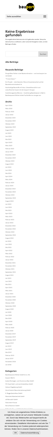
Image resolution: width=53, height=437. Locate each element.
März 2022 (8, 253)
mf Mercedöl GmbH (11, 399)
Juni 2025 (8, 136)
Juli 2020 (8, 312)
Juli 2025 (8, 133)
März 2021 (8, 290)
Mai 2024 (8, 173)
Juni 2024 (8, 170)
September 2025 (10, 127)
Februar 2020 (9, 327)
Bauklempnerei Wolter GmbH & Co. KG (17, 375)
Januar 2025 (9, 151)
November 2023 (10, 192)
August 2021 (9, 275)
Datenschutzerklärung (29, 433)
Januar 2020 (9, 331)
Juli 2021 (8, 278)
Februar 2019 (9, 355)
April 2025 (8, 142)
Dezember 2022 (10, 226)
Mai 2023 (8, 210)
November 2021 (10, 266)
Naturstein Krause (11, 402)
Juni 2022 (8, 244)
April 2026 (8, 105)
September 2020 (10, 306)
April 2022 (8, 250)
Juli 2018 (8, 364)
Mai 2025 (8, 139)
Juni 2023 (8, 207)
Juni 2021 (8, 281)
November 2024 (10, 158)
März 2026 (8, 108)
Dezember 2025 (10, 118)
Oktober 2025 (9, 124)
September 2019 (10, 340)
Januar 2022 (9, 260)
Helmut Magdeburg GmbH (13, 387)
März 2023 (8, 216)
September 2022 (10, 235)
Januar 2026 (9, 114)
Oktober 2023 (9, 195)
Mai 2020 (8, 318)
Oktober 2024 (9, 161)
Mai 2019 (8, 352)
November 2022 (10, 229)
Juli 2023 (8, 204)
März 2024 (8, 179)
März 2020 (8, 324)
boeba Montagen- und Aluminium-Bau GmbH (19, 381)
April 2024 (8, 176)
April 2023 (8, 213)
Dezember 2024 (10, 155)
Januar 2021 (9, 293)
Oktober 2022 (9, 232)
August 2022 (9, 238)
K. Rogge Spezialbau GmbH (13, 393)
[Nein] (49, 422)
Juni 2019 (8, 349)
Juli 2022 (8, 241)
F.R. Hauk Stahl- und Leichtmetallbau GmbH (19, 384)
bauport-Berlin (10, 378)
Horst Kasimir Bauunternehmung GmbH (18, 390)
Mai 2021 (8, 284)
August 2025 (9, 130)
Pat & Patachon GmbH (12, 405)
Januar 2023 (9, 222)
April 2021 (8, 287)
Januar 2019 (9, 358)
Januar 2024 (9, 185)
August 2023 (9, 201)
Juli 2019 (8, 346)
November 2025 (10, 121)
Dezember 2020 (10, 297)
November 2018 (10, 361)
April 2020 (8, 321)
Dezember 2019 (10, 334)
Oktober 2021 (9, 269)
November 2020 (10, 300)
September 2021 (10, 272)
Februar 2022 (9, 256)
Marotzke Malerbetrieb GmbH (14, 396)
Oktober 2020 (9, 303)
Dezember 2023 (10, 189)
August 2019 (9, 343)
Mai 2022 (8, 247)
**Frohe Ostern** (10, 79)
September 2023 (10, 198)
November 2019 (10, 337)
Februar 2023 (9, 219)
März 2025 (8, 145)
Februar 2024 (9, 182)
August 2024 (9, 164)
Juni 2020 (8, 315)
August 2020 (9, 309)
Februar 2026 (9, 111)
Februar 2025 (9, 148)
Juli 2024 (8, 167)
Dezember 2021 (10, 263)
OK (15, 433)
